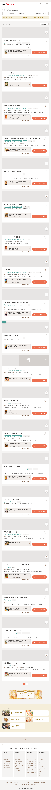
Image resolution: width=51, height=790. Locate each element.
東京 (32, 744)
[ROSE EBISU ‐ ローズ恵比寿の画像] (25, 97)
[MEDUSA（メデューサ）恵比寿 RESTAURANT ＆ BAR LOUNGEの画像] (25, 130)
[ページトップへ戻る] (25, 740)
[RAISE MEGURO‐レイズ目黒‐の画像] (25, 163)
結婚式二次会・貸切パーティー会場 (24, 744)
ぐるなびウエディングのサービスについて (22, 784)
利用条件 (15, 782)
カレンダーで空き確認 (39, 52)
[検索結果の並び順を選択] (44, 24)
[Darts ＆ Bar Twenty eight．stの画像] (25, 360)
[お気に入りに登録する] (45, 40)
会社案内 (7, 782)
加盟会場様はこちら (37, 782)
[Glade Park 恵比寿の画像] (25, 65)
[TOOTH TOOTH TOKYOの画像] (25, 392)
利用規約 (11, 782)
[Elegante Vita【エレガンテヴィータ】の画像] (25, 32)
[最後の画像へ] (46, 32)
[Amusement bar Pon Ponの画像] (25, 327)
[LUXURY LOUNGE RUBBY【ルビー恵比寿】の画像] (25, 294)
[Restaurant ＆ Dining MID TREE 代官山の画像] (25, 589)
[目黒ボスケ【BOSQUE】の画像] (25, 524)
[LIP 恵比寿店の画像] (25, 261)
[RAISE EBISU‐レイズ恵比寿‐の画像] (25, 229)
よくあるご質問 (33, 784)
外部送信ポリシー (30, 782)
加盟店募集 (43, 782)
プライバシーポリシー (22, 782)
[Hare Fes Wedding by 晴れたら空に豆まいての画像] (25, 556)
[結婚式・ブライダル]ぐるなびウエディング (9, 744)
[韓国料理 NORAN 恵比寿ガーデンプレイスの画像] (25, 655)
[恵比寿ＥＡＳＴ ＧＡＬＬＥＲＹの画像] (25, 491)
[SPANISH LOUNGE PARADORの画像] (25, 196)
